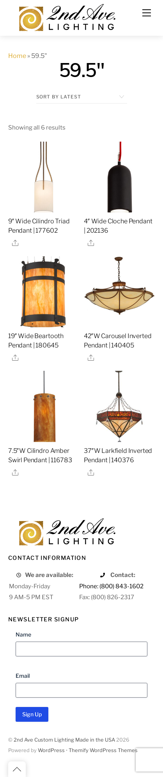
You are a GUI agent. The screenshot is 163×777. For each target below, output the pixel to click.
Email (23, 675)
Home (17, 56)
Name (23, 634)
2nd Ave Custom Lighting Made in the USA (64, 740)
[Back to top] (17, 769)
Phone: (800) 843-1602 (111, 586)
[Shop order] (81, 96)
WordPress (51, 750)
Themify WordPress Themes (103, 750)
